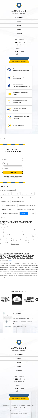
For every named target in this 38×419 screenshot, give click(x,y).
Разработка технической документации (20, 101)
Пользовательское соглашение (19, 414)
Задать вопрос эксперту (19, 61)
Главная (16, 194)
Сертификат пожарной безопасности (19, 77)
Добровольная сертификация (10, 198)
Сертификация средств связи (9, 214)
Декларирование (27, 194)
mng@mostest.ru (19, 54)
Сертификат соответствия (27, 206)
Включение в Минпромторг (11, 406)
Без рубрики (5, 194)
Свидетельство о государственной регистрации (21, 85)
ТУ (3, 218)
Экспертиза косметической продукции (21, 117)
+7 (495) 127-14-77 (19, 51)
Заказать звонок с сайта (19, 58)
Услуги (19, 25)
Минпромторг (27, 198)
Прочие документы (18, 125)
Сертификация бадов (7, 210)
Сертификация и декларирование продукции (21, 69)
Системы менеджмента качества (19, 109)
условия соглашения (12, 178)
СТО (32, 214)
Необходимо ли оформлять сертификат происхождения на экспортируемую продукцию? (17, 257)
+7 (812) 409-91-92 (19, 42)
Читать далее (15, 245)
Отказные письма (18, 202)
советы (24, 214)
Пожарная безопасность (8, 206)
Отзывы (19, 29)
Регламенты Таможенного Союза (20, 93)
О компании (19, 17)
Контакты (19, 33)
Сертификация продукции (25, 210)
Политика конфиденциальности (19, 412)
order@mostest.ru (19, 44)
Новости (19, 21)
